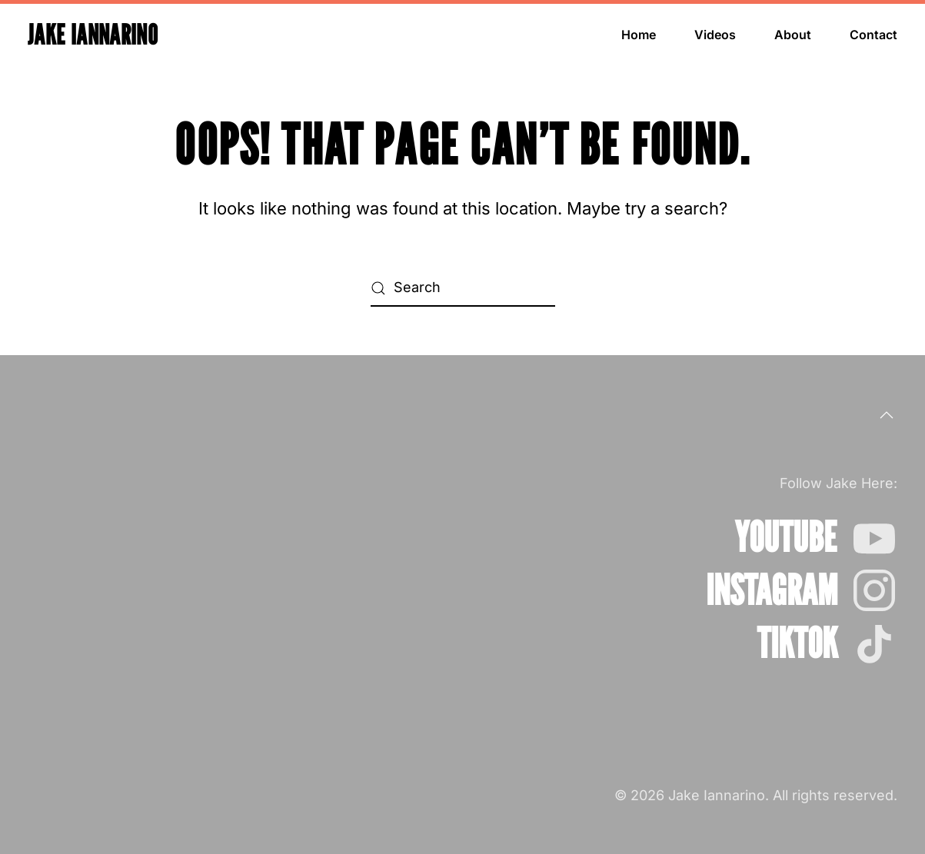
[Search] (463, 288)
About (792, 34)
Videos (715, 34)
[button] (886, 415)
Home (638, 34)
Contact (873, 34)
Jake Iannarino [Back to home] (93, 34)
